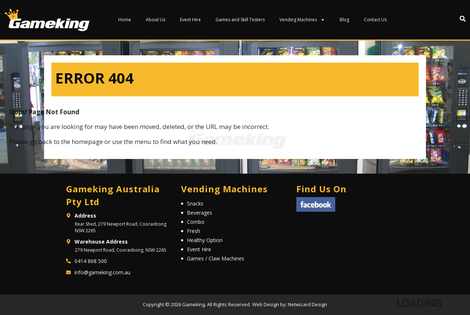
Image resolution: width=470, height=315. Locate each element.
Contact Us (375, 19)
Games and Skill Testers (240, 19)
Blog (344, 19)
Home (124, 19)
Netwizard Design (307, 304)
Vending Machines (302, 20)
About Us (155, 19)
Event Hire (190, 19)
